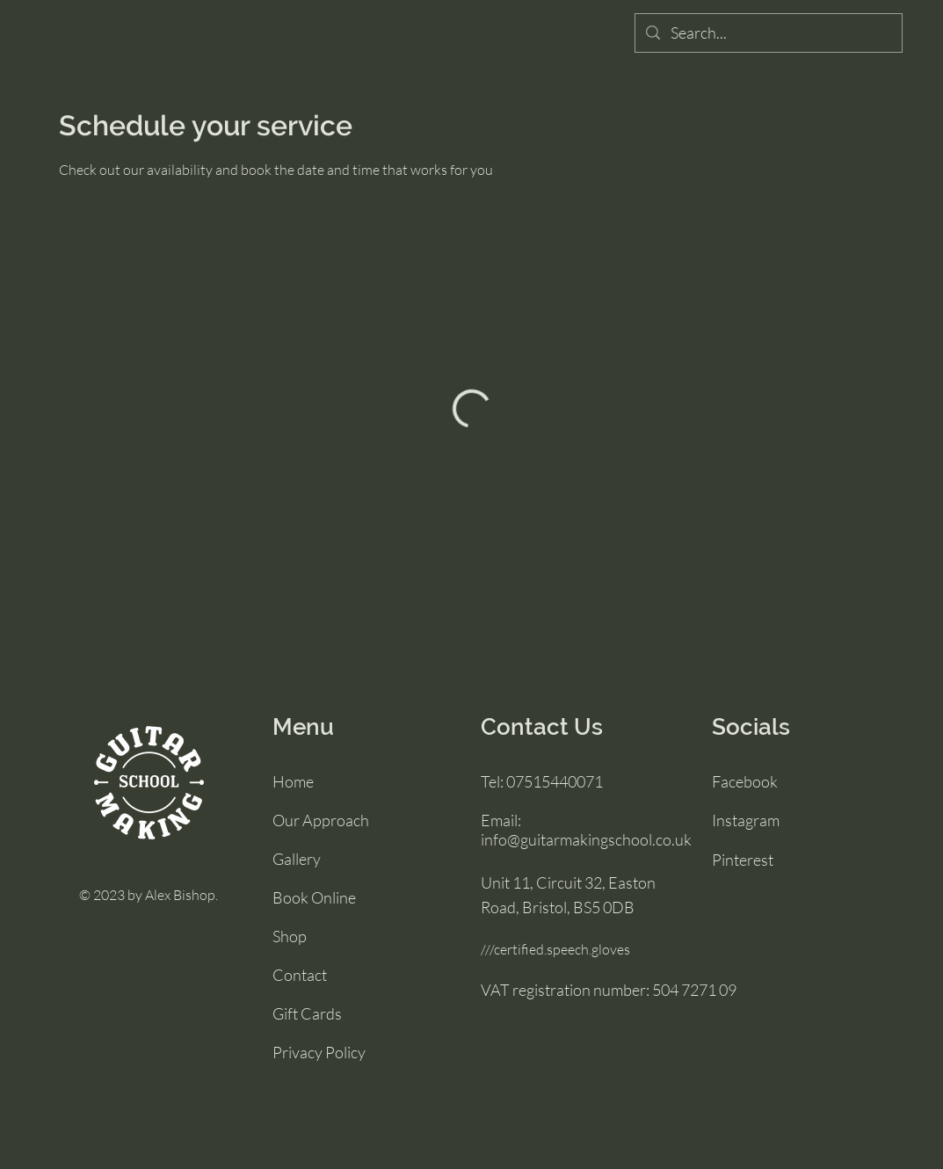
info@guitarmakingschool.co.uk (586, 839)
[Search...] (768, 33)
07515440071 (554, 781)
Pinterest (742, 859)
